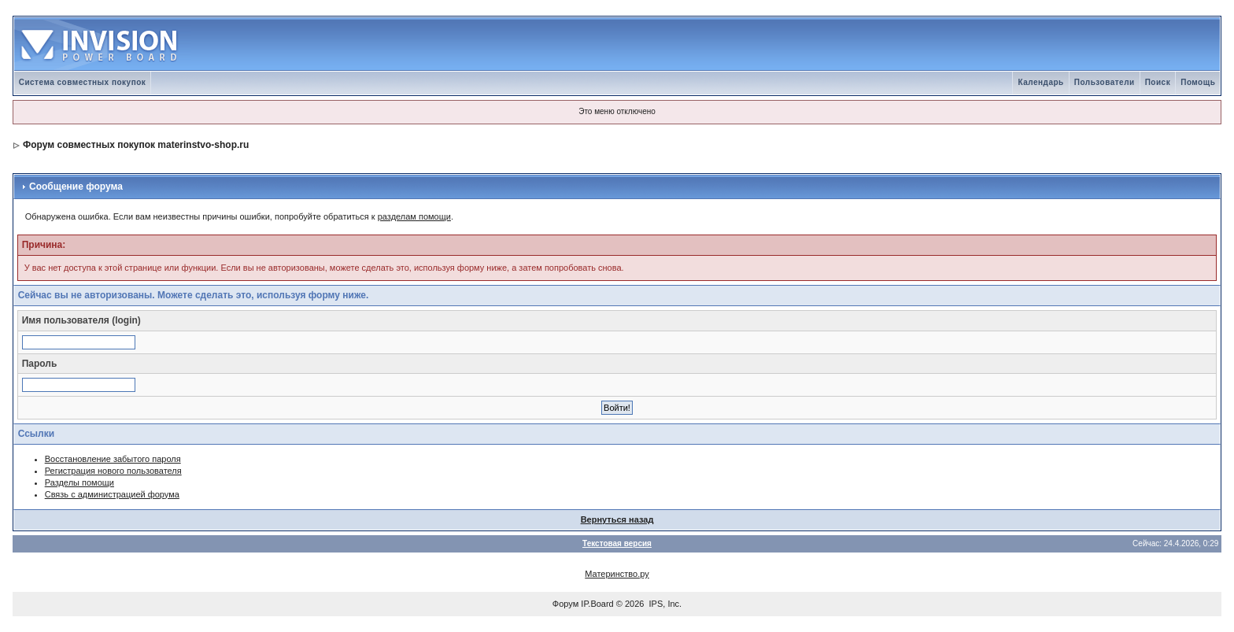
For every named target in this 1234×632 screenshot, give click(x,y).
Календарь (1040, 82)
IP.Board (597, 603)
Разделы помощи (79, 482)
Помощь (1197, 82)
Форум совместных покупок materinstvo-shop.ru (136, 144)
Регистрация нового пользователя (113, 470)
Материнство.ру (616, 573)
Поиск (1158, 82)
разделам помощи (414, 216)
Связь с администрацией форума (112, 494)
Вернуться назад (617, 519)
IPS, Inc (664, 603)
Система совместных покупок (82, 82)
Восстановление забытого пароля (113, 459)
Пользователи (1104, 82)
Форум (565, 603)
